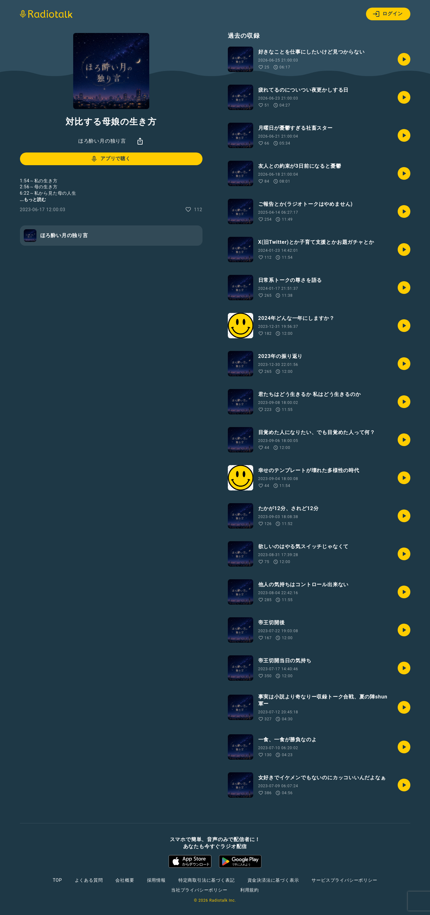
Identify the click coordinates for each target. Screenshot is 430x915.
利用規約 (249, 889)
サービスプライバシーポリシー (344, 880)
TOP (57, 880)
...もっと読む (33, 199)
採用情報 (156, 880)
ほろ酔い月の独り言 (102, 141)
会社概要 (124, 880)
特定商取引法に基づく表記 (206, 880)
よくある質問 (89, 880)
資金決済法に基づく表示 (273, 880)
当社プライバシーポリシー (199, 889)
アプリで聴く (110, 159)
